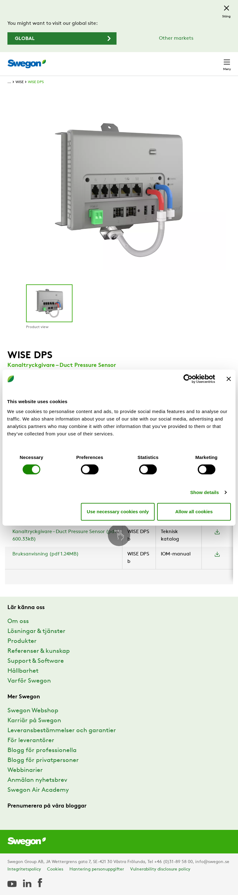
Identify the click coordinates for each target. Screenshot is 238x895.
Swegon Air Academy (38, 790)
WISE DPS (36, 82)
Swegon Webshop (32, 711)
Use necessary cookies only (118, 511)
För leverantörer (30, 740)
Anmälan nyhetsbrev (37, 780)
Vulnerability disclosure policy (160, 869)
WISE (19, 82)
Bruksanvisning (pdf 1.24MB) (45, 554)
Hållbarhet (22, 671)
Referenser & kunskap (38, 651)
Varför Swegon (29, 681)
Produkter (22, 641)
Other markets (176, 38)
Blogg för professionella (42, 750)
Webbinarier (25, 770)
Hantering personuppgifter (96, 869)
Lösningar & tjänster (36, 631)
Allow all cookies (194, 511)
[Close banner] (229, 379)
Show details (204, 492)
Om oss (18, 621)
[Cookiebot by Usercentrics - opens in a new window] (188, 379)
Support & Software (35, 661)
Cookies (55, 869)
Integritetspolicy (24, 869)
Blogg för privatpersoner (43, 760)
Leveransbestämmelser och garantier (61, 731)
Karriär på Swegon (34, 721)
